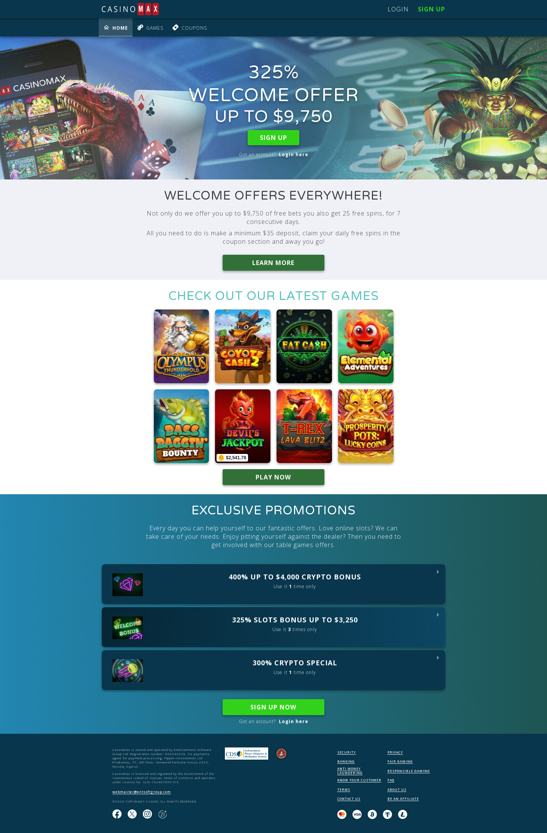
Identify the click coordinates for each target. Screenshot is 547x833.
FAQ (390, 780)
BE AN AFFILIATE (403, 799)
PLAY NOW (273, 477)
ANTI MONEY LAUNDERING (350, 770)
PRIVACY (395, 752)
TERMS (343, 789)
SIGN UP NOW (274, 707)
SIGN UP (273, 137)
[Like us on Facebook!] (117, 814)
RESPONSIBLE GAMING (408, 771)
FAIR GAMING (400, 761)
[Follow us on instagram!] (147, 814)
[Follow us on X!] (132, 814)
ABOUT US (396, 789)
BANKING (346, 761)
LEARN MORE (274, 263)
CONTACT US (348, 799)
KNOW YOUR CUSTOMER (359, 780)
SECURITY (346, 752)
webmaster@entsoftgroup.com (141, 792)
